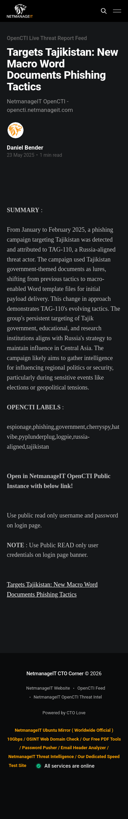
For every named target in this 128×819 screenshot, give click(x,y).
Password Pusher (39, 747)
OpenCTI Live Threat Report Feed (47, 38)
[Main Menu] (117, 11)
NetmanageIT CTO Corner (54, 673)
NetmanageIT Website (48, 688)
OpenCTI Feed (91, 688)
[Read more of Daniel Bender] (15, 130)
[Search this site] (103, 10)
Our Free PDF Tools (102, 739)
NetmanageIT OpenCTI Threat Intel (68, 697)
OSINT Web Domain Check (52, 739)
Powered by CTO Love (64, 712)
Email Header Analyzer (83, 747)
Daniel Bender (25, 147)
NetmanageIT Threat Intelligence (41, 756)
